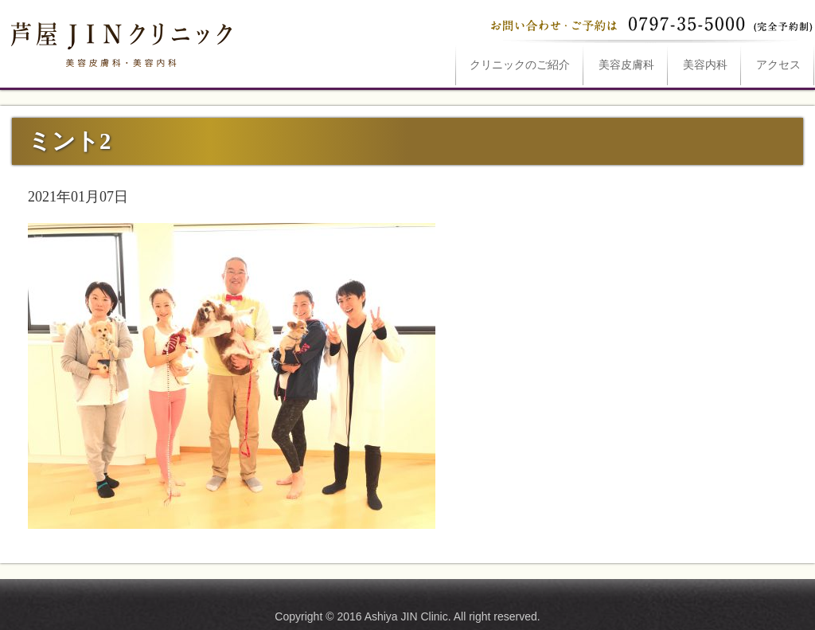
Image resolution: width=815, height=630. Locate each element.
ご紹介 (520, 65)
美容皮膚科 (626, 65)
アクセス (778, 65)
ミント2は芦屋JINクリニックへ (119, 41)
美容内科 (705, 65)
